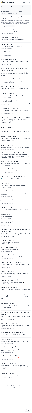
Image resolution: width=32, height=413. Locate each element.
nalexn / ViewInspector (8, 339)
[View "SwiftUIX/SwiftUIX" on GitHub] (13, 145)
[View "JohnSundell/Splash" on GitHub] (14, 303)
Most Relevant (9, 26)
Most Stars (17, 26)
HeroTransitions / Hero (8, 247)
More (4, 9)
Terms (18, 387)
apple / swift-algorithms (8, 323)
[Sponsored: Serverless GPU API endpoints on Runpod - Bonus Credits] (16, 71)
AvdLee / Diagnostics (7, 271)
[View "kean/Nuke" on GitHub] (9, 214)
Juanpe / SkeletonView (8, 363)
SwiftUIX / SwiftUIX (7, 145)
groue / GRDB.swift (7, 191)
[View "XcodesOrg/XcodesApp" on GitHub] (17, 59)
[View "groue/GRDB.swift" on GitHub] (13, 191)
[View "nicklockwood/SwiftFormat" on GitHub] (19, 108)
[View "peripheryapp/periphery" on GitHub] (18, 37)
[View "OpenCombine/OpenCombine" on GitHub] (21, 347)
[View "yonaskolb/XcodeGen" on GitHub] (16, 101)
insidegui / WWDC (6, 240)
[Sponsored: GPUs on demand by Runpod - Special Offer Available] (16, 315)
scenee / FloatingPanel (8, 287)
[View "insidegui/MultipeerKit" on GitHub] (16, 355)
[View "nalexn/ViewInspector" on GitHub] (16, 339)
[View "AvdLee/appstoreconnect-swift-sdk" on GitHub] (24, 294)
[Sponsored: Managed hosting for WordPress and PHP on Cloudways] (16, 232)
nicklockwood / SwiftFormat (10, 108)
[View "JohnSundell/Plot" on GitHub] (13, 207)
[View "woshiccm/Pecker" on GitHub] (13, 254)
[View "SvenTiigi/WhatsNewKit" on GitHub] (17, 280)
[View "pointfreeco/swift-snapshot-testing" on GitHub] (24, 176)
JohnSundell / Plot (6, 207)
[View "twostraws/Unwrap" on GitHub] (14, 373)
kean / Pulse (4, 52)
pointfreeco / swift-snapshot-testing (12, 176)
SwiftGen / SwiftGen (7, 128)
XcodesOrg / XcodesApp (8, 59)
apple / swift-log (6, 222)
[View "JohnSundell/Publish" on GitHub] (15, 44)
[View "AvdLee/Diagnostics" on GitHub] (15, 271)
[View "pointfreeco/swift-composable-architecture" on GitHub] (30, 117)
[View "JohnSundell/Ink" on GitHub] (12, 199)
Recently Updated (25, 26)
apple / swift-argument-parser (10, 86)
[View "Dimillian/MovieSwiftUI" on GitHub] (17, 136)
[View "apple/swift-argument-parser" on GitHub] (21, 86)
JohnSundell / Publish (7, 44)
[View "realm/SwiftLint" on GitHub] (12, 168)
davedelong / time (6, 94)
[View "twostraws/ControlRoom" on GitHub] (22, 7)
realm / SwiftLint (6, 169)
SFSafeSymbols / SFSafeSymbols (11, 332)
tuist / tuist (4, 183)
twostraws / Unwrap (7, 374)
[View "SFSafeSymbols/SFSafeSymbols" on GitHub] (22, 332)
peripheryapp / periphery (9, 37)
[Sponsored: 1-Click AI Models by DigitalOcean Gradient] (16, 155)
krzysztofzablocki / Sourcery (10, 79)
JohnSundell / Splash (7, 304)
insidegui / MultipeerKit (8, 356)
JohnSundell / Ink (6, 200)
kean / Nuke (4, 215)
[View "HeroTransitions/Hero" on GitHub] (16, 247)
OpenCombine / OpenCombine (11, 347)
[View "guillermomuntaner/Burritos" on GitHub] (20, 262)
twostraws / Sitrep (6, 30)
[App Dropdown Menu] (29, 2)
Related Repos (8, 2)
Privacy (13, 387)
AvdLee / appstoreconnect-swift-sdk (12, 295)
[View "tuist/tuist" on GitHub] (8, 183)
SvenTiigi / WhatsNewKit (8, 280)
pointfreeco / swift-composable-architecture (15, 117)
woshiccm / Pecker (7, 255)
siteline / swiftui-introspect (9, 161)
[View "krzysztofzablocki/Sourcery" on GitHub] (19, 78)
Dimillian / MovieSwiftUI (8, 136)
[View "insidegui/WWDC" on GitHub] (13, 240)
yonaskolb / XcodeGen (8, 101)
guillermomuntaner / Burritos (10, 262)
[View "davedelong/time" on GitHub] (13, 93)
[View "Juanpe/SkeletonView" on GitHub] (16, 363)
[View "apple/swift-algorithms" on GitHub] (17, 323)
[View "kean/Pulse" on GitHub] (9, 51)
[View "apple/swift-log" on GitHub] (12, 222)
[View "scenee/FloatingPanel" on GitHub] (16, 287)
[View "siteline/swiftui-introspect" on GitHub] (18, 161)
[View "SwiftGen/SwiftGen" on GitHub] (14, 127)
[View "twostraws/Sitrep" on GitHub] (13, 29)
